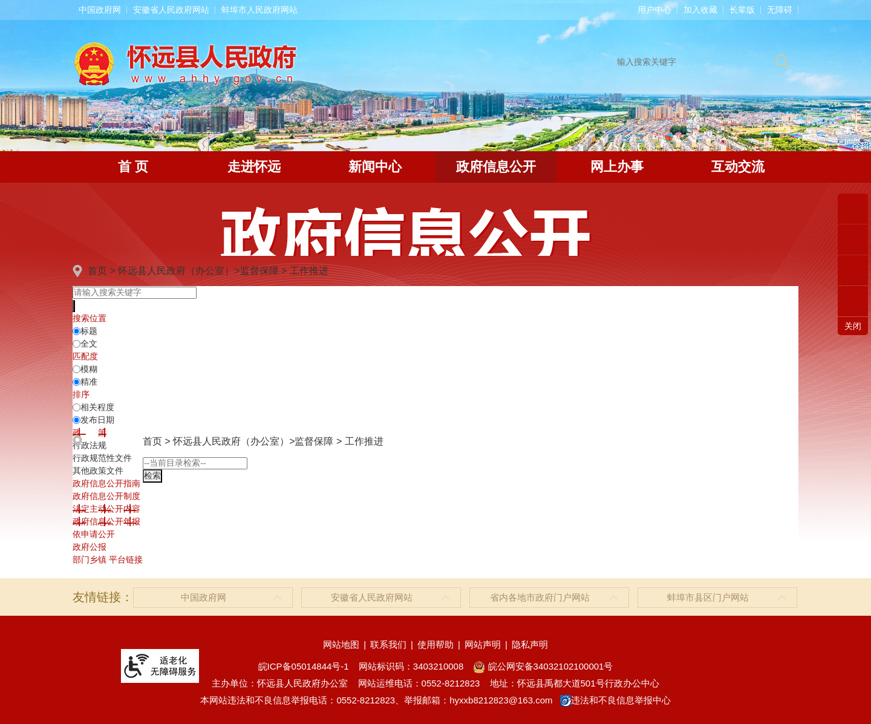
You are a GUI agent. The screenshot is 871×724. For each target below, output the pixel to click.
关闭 (852, 326)
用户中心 (654, 10)
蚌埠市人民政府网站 (259, 10)
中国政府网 (100, 10)
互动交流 (738, 166)
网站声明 (483, 644)
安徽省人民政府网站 (171, 10)
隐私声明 (530, 644)
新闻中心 (375, 166)
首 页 (133, 166)
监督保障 (259, 271)
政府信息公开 (496, 166)
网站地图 (341, 644)
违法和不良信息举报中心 (615, 700)
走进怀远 (254, 166)
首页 (97, 271)
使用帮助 (435, 644)
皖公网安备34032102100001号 (543, 666)
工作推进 (309, 271)
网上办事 (617, 166)
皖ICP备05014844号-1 (303, 666)
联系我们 (388, 644)
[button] (742, 10)
